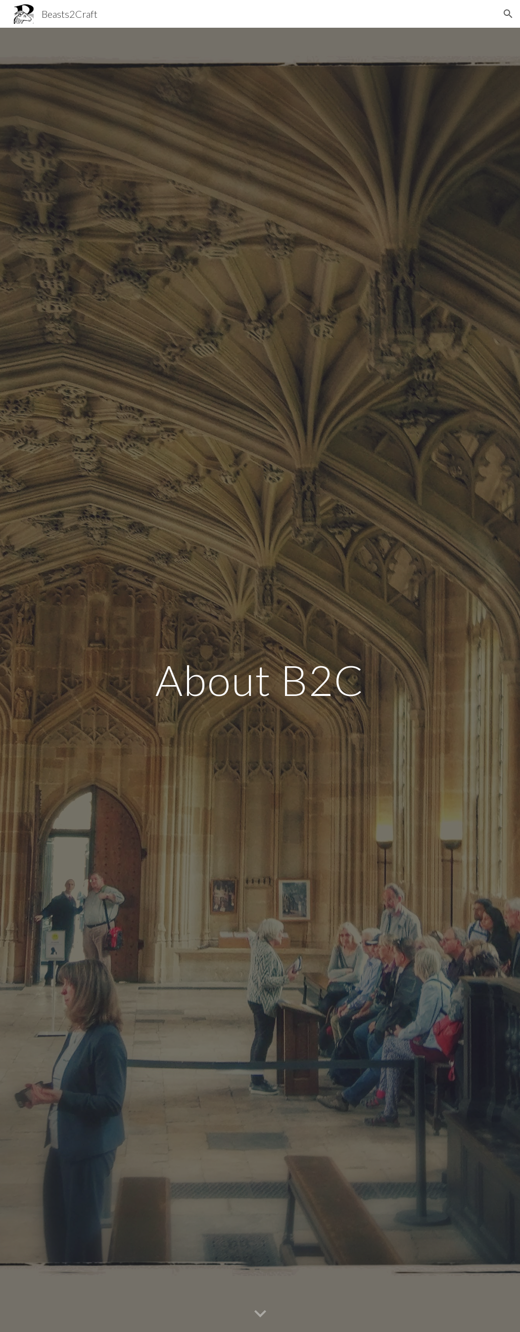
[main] (260, 680)
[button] (508, 14)
